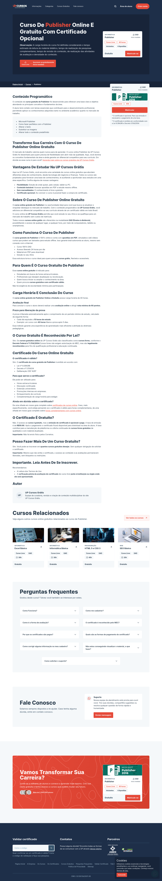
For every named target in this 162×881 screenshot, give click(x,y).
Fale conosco (78, 6)
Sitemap (91, 867)
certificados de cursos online (64, 405)
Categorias (49, 6)
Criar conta (142, 6)
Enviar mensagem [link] (103, 715)
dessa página (95, 849)
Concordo (122, 875)
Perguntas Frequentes (84, 864)
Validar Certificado (101, 864)
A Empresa (31, 864)
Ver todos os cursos (136, 518)
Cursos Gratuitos (63, 6)
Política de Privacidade (76, 867)
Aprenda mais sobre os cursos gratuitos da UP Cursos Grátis (68, 160)
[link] (20, 6)
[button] (51, 848)
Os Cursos (41, 864)
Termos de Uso (35, 471)
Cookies (122, 860)
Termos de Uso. (122, 871)
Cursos (28, 84)
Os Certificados (53, 864)
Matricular (129, 110)
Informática (117, 87)
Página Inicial (18, 84)
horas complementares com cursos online (63, 411)
